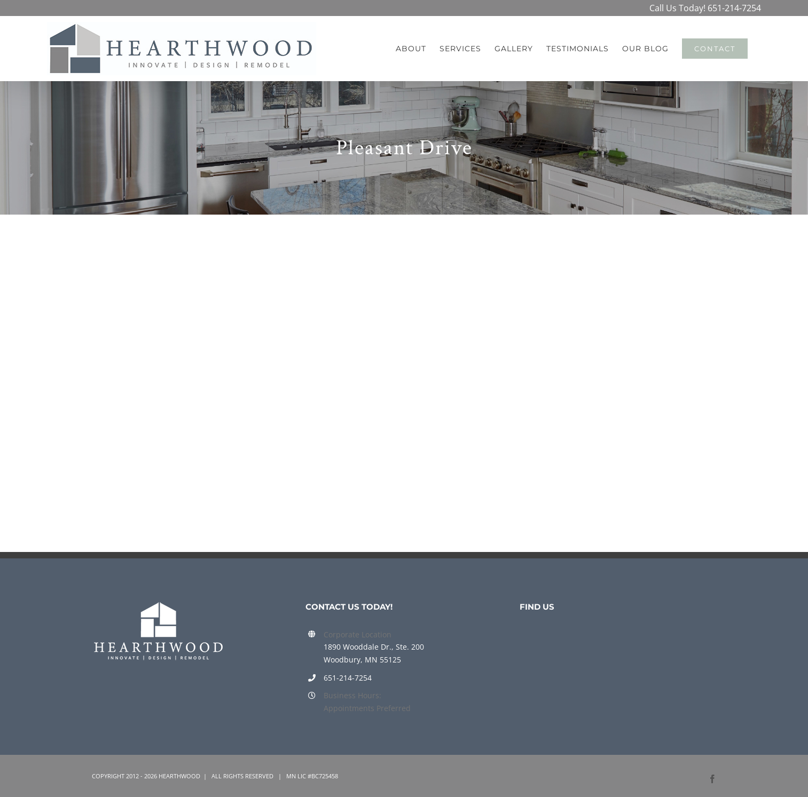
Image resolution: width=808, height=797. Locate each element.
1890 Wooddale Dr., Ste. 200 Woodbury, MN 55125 (374, 653)
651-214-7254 (734, 8)
